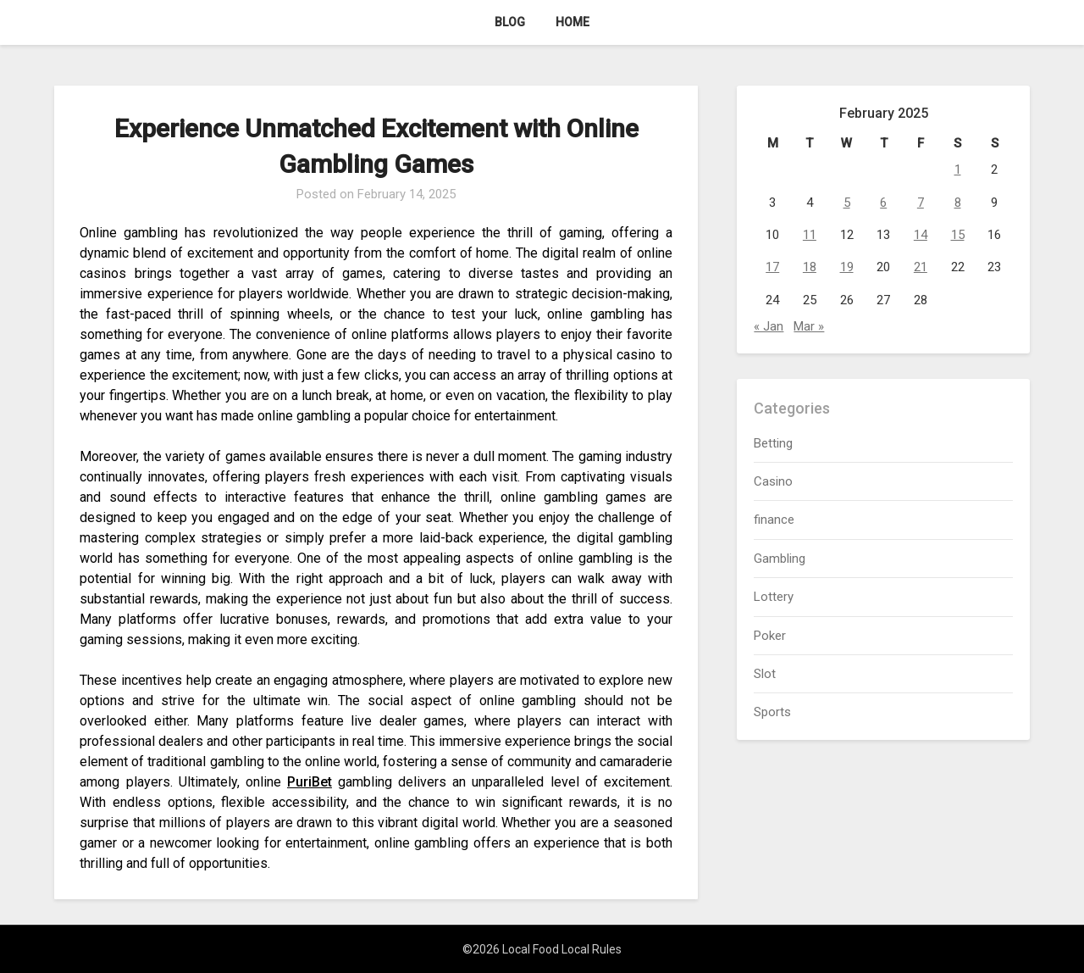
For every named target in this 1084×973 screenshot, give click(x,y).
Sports (772, 712)
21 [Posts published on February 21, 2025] (920, 267)
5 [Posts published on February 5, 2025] (846, 202)
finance (774, 519)
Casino (773, 481)
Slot (765, 673)
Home (572, 22)
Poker (770, 635)
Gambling (779, 558)
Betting (773, 443)
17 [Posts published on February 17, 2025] (772, 267)
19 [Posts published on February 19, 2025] (847, 267)
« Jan (768, 326)
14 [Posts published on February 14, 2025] (920, 234)
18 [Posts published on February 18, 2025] (809, 267)
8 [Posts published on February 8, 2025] (957, 202)
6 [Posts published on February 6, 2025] (883, 202)
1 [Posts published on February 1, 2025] (957, 169)
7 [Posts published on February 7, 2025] (920, 202)
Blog (510, 22)
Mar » (809, 326)
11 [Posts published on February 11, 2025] (809, 234)
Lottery (774, 596)
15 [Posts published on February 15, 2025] (958, 234)
